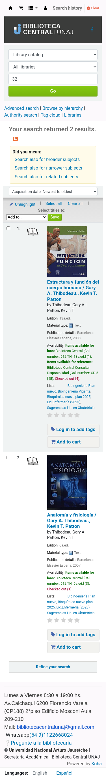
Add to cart (66, 442)
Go (53, 91)
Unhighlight (22, 204)
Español (64, 773)
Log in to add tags (73, 429)
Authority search (20, 115)
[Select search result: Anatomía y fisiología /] (8, 457)
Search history (67, 8)
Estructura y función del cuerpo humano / (73, 290)
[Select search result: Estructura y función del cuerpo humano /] (8, 228)
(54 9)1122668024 (51, 735)
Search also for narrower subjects (48, 168)
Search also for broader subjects (47, 159)
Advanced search (21, 108)
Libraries (72, 115)
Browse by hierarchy (62, 108)
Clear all (75, 203)
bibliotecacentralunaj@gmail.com (55, 727)
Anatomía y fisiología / (71, 520)
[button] (20, 8)
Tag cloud (50, 115)
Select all (54, 203)
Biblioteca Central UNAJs (10, 8)
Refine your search (53, 667)
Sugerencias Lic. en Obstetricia (71, 408)
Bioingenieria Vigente (74, 391)
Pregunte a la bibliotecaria (41, 743)
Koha (97, 763)
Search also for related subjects (46, 176)
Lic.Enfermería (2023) (64, 402)
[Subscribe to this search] (15, 138)
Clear (93, 8)
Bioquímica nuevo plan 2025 (69, 397)
